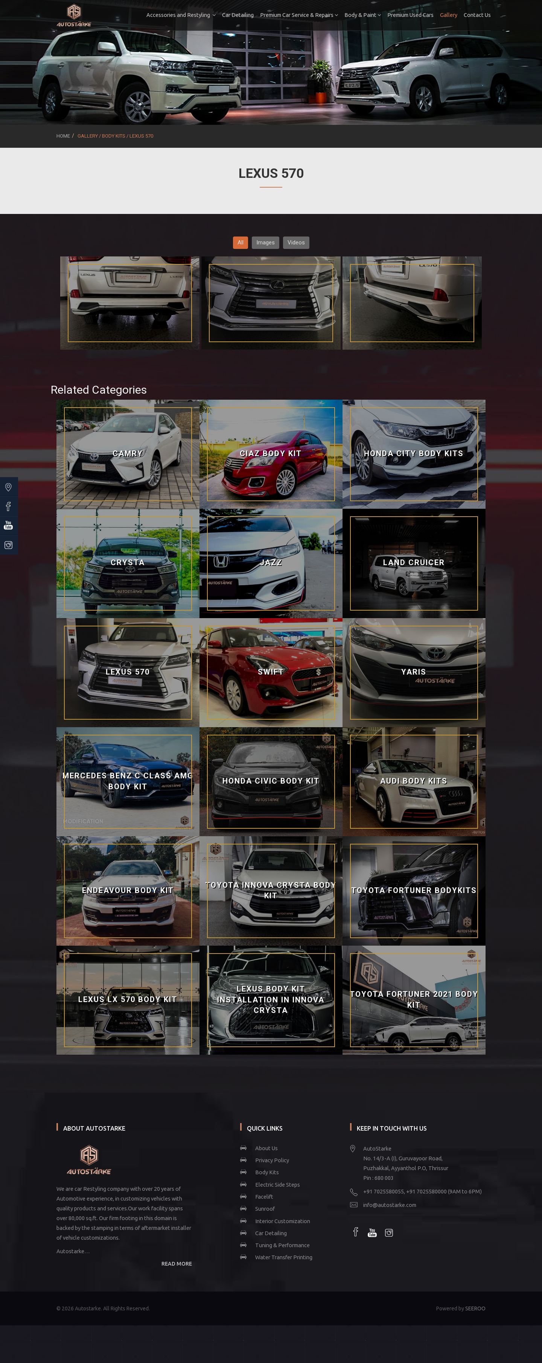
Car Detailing (232, 15)
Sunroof (265, 1208)
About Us (266, 1148)
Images (265, 242)
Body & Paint (357, 15)
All (241, 242)
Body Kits (267, 1172)
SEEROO (475, 1308)
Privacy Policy (272, 1160)
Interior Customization (282, 1221)
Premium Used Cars (405, 15)
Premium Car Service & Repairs (294, 15)
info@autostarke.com (389, 1205)
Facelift (264, 1196)
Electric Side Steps (277, 1184)
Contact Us (472, 15)
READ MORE (176, 1264)
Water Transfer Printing (283, 1257)
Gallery (443, 15)
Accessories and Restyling (175, 15)
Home (63, 136)
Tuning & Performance (282, 1245)
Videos (296, 242)
